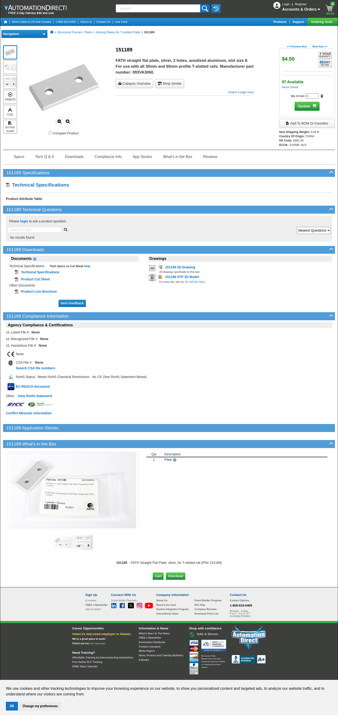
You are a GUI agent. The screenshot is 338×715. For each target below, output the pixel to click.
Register (301, 4)
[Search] (158, 8)
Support (299, 22)
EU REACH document (33, 386)
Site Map (95, 675)
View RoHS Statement (35, 396)
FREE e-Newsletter (150, 621)
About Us (86, 22)
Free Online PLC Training (87, 645)
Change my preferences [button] (40, 706)
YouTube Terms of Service (229, 675)
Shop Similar (170, 83)
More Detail (290, 87)
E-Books (144, 643)
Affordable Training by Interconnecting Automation (102, 641)
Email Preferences (165, 675)
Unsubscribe (144, 675)
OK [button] (12, 706)
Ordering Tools (322, 22)
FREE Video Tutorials (84, 650)
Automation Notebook (152, 626)
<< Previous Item (297, 46)
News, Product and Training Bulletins (161, 639)
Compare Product (64, 133)
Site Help (199, 588)
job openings (98, 627)
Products (280, 22)
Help (86, 266)
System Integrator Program (172, 593)
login (24, 221)
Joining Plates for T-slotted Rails (117, 32)
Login (286, 4)
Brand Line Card (166, 588)
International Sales (167, 597)
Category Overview (134, 83)
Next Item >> (320, 46)
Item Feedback (72, 303)
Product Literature (150, 630)
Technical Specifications (37, 184)
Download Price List (206, 597)
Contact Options (239, 584)
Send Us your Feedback (118, 675)
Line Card (121, 22)
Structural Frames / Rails (74, 32)
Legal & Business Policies (196, 675)
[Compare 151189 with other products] (50, 132)
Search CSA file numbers (35, 368)
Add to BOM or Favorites (307, 123)
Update (304, 106)
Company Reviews (205, 593)
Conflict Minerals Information (29, 413)
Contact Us (103, 22)
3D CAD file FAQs (195, 281)
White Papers (147, 634)
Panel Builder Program (208, 584)
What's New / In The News (154, 617)
